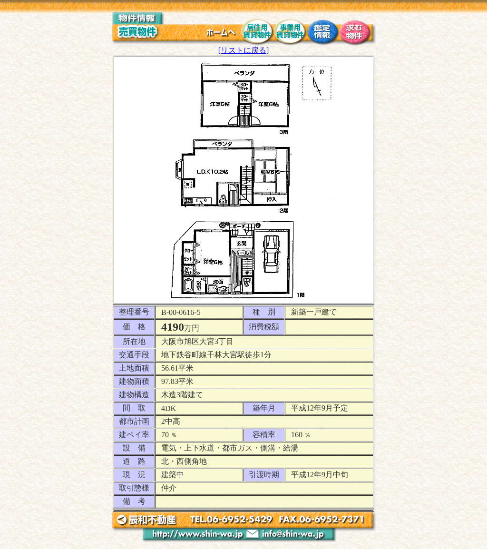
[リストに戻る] (243, 50)
